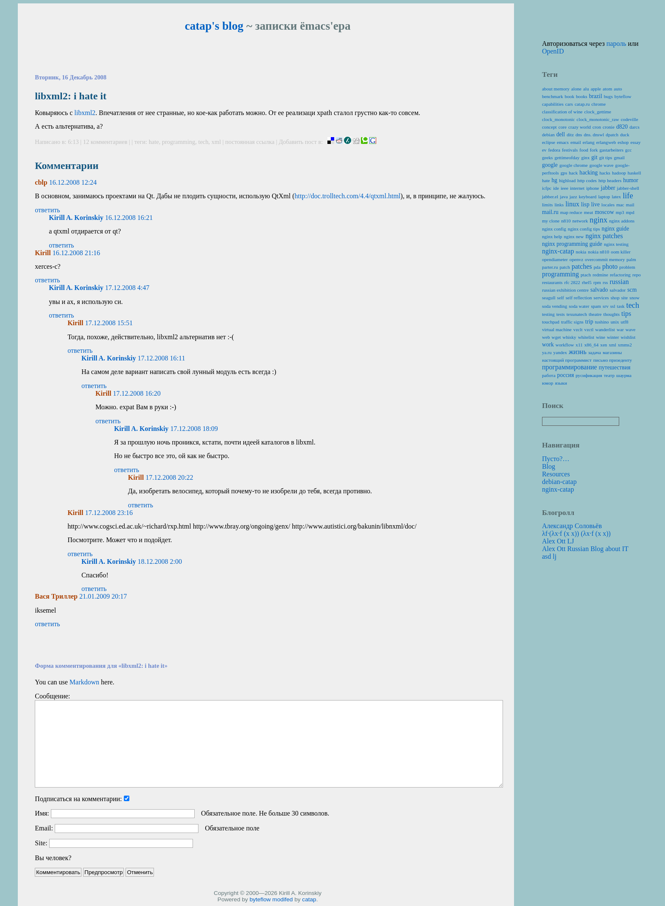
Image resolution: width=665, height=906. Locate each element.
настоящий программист (567, 360)
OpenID (553, 51)
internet (577, 188)
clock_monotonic (558, 119)
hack (573, 172)
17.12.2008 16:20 (136, 393)
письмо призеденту (612, 360)
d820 (622, 127)
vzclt (578, 329)
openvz (576, 259)
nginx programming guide (572, 244)
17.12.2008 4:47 (127, 287)
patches (582, 266)
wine (600, 337)
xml (216, 141)
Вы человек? (53, 857)
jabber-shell (628, 188)
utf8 (625, 321)
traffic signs (572, 321)
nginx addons (621, 220)
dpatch (612, 134)
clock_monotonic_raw (598, 119)
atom (607, 88)
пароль (616, 43)
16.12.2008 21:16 (76, 252)
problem (627, 267)
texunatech (577, 314)
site (624, 297)
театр (609, 375)
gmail (619, 157)
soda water (579, 306)
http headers (609, 180)
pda (597, 267)
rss (605, 282)
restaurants (552, 282)
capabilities (553, 104)
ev (544, 149)
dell (560, 134)
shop (615, 297)
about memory (556, 88)
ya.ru (547, 352)
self (560, 297)
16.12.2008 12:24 (73, 182)
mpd (630, 212)
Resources (556, 474)
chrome (599, 104)
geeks (547, 157)
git (594, 157)
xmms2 (625, 344)
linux (572, 204)
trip (589, 321)
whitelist (586, 337)
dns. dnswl (594, 134)
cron (596, 126)
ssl (612, 306)
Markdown (84, 682)
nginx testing (616, 244)
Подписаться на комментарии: (78, 798)
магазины (612, 352)
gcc (628, 149)
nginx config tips (584, 228)
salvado (599, 290)
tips (626, 313)
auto (618, 88)
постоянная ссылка (249, 141)
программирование (569, 367)
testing (548, 314)
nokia (581, 251)
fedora (554, 149)
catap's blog (214, 26)
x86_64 (591, 344)
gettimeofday (566, 157)
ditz (570, 134)
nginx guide (615, 228)
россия (565, 375)
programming (178, 141)
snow (634, 297)
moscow (604, 212)
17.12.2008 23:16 (108, 512)
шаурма (623, 375)
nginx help (552, 236)
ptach (586, 274)
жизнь (578, 351)
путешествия (615, 367)
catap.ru (582, 104)
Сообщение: (52, 696)
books (581, 96)
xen (603, 344)
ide (556, 188)
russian (619, 281)
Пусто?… (556, 458)
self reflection (579, 297)
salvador (617, 290)
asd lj (549, 556)
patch (565, 267)
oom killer (620, 251)
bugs (608, 96)
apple (596, 88)
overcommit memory (605, 259)
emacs (563, 142)
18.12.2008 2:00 (160, 561)
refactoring (620, 274)
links (559, 204)
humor (630, 180)
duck (624, 134)
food (583, 149)
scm (632, 290)
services (601, 297)
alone (576, 88)
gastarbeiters (612, 149)
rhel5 (587, 282)
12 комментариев (106, 141)
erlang (589, 142)
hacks (604, 172)
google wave (602, 165)
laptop (604, 196)
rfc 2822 (572, 282)
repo (636, 274)
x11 (579, 344)
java (564, 196)
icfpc (546, 188)
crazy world (579, 126)
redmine (600, 274)
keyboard (588, 196)
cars (569, 104)
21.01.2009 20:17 (103, 596)
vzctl (589, 329)
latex (616, 196)
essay (635, 142)
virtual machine (557, 329)
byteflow (260, 899)
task (621, 306)
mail (630, 204)
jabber (608, 188)
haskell (634, 172)
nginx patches (604, 235)
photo (610, 266)
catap (309, 899)
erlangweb (606, 142)
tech (203, 141)
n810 (565, 220)
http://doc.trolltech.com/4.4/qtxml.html (348, 196)
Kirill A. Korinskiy (76, 217)
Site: (41, 843)
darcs (634, 126)
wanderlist (605, 329)
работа (549, 375)
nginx (598, 220)
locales (608, 204)
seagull (549, 297)
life (628, 195)
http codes (587, 180)
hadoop (619, 172)
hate (154, 141)
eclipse (548, 142)
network (580, 220)
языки (561, 382)
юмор (547, 382)
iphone (592, 188)
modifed (282, 899)
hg (555, 180)
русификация (589, 375)
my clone (550, 220)
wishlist (628, 337)
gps (564, 172)
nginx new (574, 236)
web (546, 337)
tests (560, 314)
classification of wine (562, 111)
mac (620, 204)
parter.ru (550, 267)
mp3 (620, 212)
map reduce (571, 212)
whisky (569, 337)
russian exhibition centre (565, 290)
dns (579, 134)
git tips (605, 157)
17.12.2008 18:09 (194, 428)
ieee (564, 188)
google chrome (573, 165)
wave (631, 329)
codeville (629, 119)
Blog (548, 466)
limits (547, 204)
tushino (602, 321)
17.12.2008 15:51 (108, 322)
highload (567, 180)
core (563, 126)
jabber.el (550, 196)
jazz (573, 196)
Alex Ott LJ (558, 541)
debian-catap (559, 481)
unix (615, 321)
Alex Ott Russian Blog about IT (585, 548)
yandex (560, 352)
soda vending (554, 306)
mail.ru (550, 212)
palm (631, 259)
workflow (565, 344)
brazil (595, 96)
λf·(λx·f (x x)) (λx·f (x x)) (576, 533)
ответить (47, 210)
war (620, 329)
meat (588, 212)
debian (548, 134)
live (595, 204)
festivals (570, 149)
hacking (588, 172)
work (548, 344)
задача (594, 352)
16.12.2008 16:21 (129, 217)
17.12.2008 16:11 (161, 358)
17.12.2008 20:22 (169, 477)
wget (556, 337)
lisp (585, 204)
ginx (585, 157)
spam (596, 306)
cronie (609, 126)
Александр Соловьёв (572, 525)
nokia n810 (598, 251)
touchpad (550, 321)
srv (606, 306)
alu (586, 88)
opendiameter (555, 259)
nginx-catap (558, 251)
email (575, 142)
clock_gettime (597, 111)
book (569, 96)
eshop (623, 142)
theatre (595, 314)
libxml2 (84, 112)
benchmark (552, 96)
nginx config (554, 228)
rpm (597, 282)
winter (613, 337)
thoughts (612, 314)
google (550, 165)
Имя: (42, 813)
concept (549, 126)
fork (594, 149)
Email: (44, 828)
